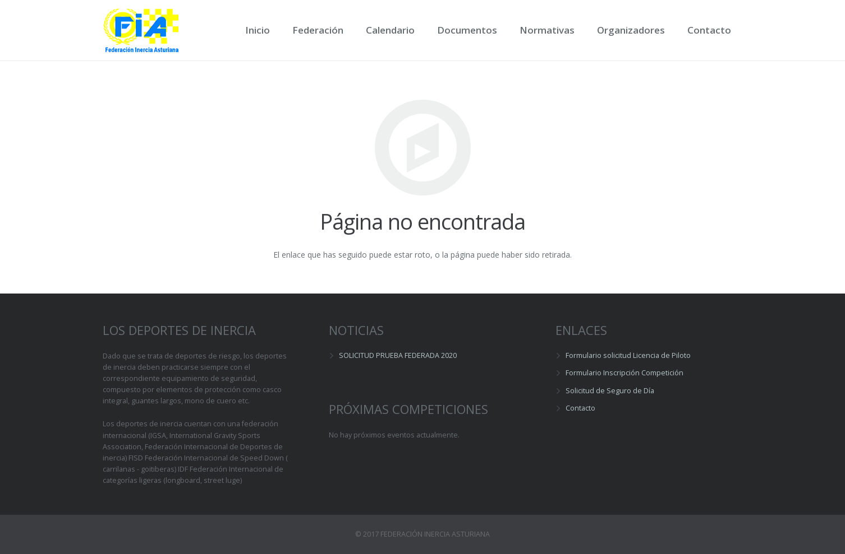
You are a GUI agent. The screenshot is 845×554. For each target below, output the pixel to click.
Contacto (580, 408)
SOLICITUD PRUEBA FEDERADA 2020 (398, 355)
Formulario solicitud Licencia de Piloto (628, 355)
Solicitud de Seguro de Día (610, 390)
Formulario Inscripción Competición (624, 373)
